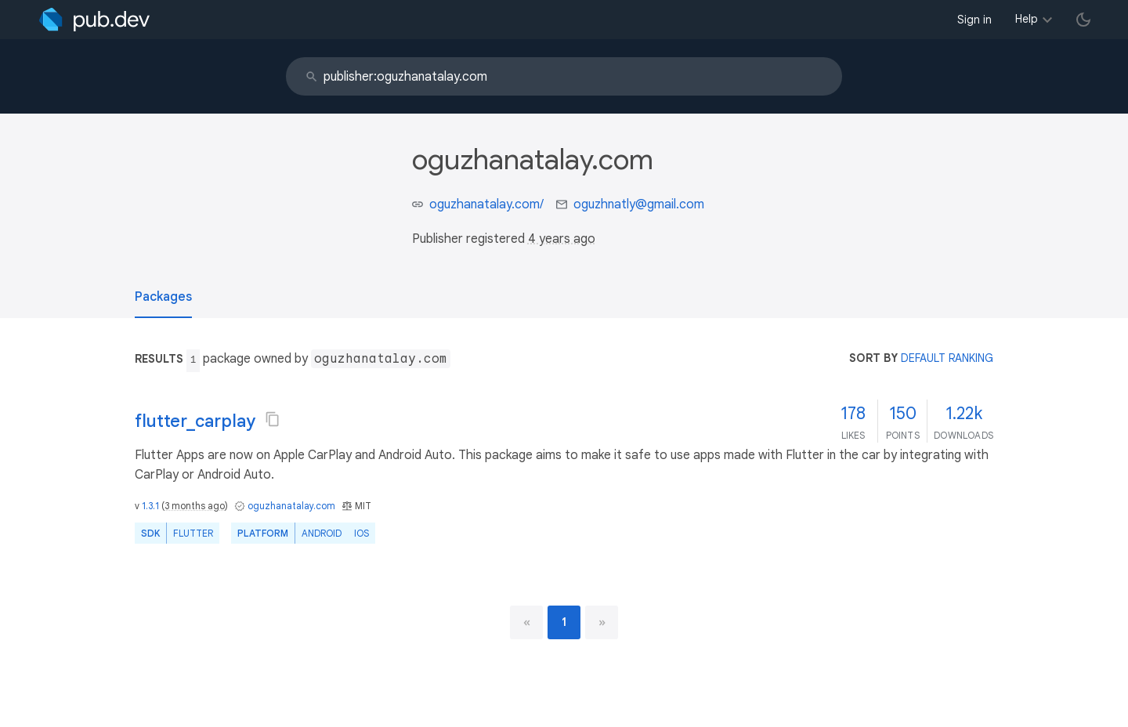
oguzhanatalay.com (291, 506)
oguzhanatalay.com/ (486, 204)
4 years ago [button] (561, 239)
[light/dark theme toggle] (1083, 19)
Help (1026, 19)
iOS (361, 533)
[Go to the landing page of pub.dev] (94, 19)
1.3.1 (150, 506)
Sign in (974, 20)
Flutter (193, 533)
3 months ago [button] (194, 506)
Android (322, 533)
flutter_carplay (195, 421)
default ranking (947, 358)
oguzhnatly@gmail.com (638, 204)
